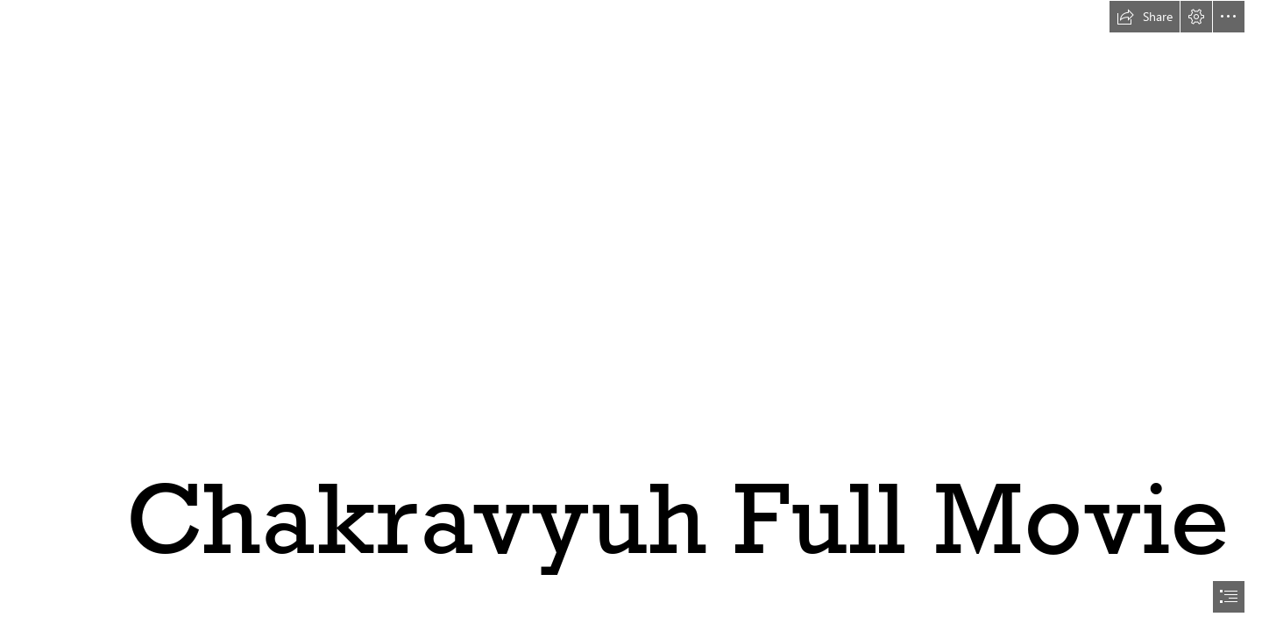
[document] (631, 315)
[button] (1145, 16)
